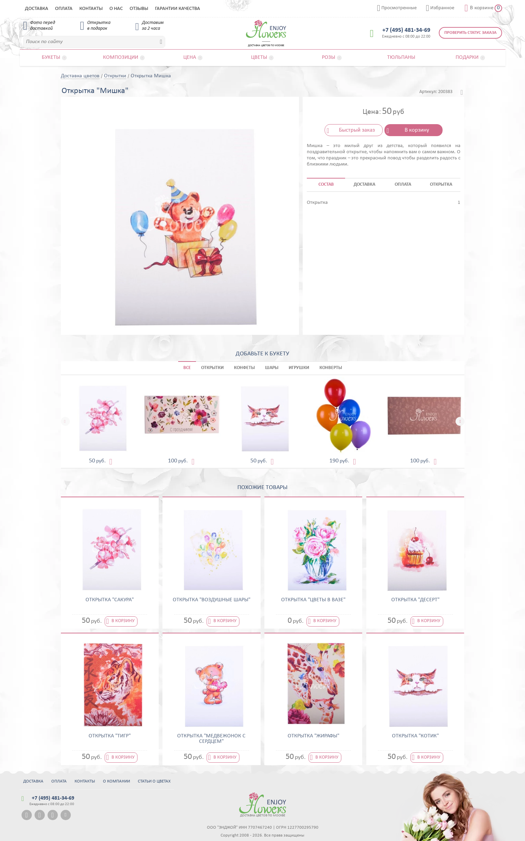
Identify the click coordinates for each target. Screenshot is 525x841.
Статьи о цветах (154, 781)
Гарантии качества (177, 8)
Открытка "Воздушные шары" (211, 600)
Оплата (64, 8)
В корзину (417, 130)
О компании (116, 781)
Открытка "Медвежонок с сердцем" (211, 738)
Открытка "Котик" (415, 736)
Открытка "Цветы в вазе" (313, 600)
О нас (116, 8)
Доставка (36, 8)
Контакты (91, 8)
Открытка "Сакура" (110, 600)
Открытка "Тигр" (110, 736)
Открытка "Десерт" (415, 600)
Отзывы (139, 8)
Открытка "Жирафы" (313, 736)
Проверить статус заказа (470, 32)
